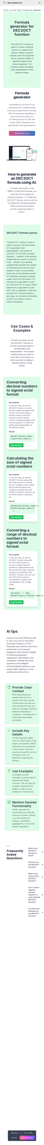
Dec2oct (37, 10)
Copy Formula (16, 445)
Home (5, 10)
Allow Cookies (27, 1138)
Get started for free (22, 133)
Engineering (27, 10)
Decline (14, 1138)
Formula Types (15, 10)
